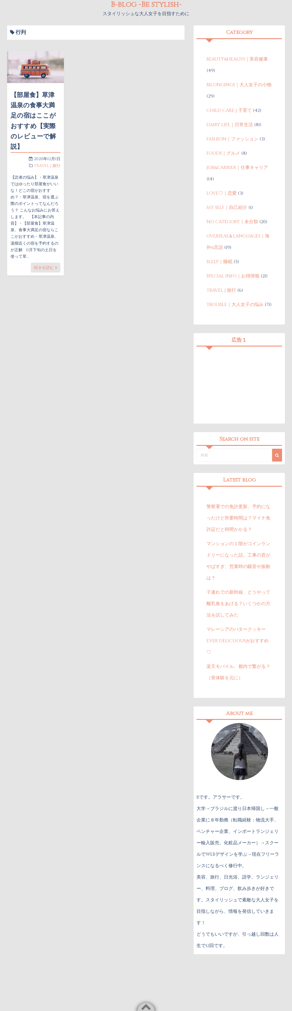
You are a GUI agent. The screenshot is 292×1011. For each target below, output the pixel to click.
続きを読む (45, 267)
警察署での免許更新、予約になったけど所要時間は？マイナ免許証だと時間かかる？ (238, 518)
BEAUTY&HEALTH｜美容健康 (237, 59)
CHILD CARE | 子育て (229, 110)
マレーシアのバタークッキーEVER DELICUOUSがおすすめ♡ (237, 640)
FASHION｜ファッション (232, 139)
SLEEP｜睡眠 (219, 262)
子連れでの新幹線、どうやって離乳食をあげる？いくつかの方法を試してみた (238, 603)
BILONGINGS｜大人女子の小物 (238, 85)
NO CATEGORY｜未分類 (232, 222)
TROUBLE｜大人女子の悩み (234, 304)
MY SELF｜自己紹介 (226, 207)
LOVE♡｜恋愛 (221, 193)
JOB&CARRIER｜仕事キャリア (237, 167)
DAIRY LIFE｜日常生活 (229, 125)
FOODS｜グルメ (223, 153)
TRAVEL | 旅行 (47, 165)
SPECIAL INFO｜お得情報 (232, 276)
